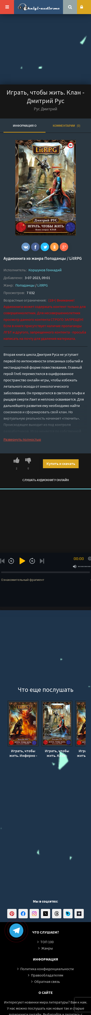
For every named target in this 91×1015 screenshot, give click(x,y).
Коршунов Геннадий (45, 270)
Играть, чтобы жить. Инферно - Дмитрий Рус (23, 753)
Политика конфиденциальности (47, 968)
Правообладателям (47, 975)
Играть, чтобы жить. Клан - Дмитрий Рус (57, 753)
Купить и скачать (60, 463)
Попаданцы (55, 258)
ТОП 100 (47, 941)
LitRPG (75, 258)
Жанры (47, 948)
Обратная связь (47, 981)
